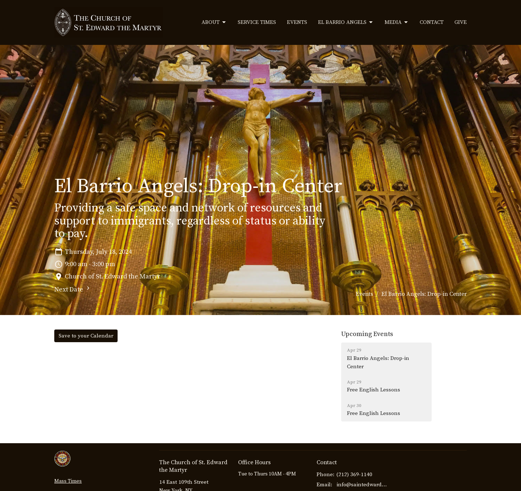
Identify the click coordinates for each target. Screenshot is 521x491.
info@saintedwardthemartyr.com (362, 484)
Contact (432, 22)
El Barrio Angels (346, 22)
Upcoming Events (367, 334)
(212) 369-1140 (354, 474)
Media (397, 22)
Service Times (257, 22)
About (214, 22)
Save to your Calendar (86, 335)
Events (297, 22)
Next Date (73, 289)
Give (460, 22)
